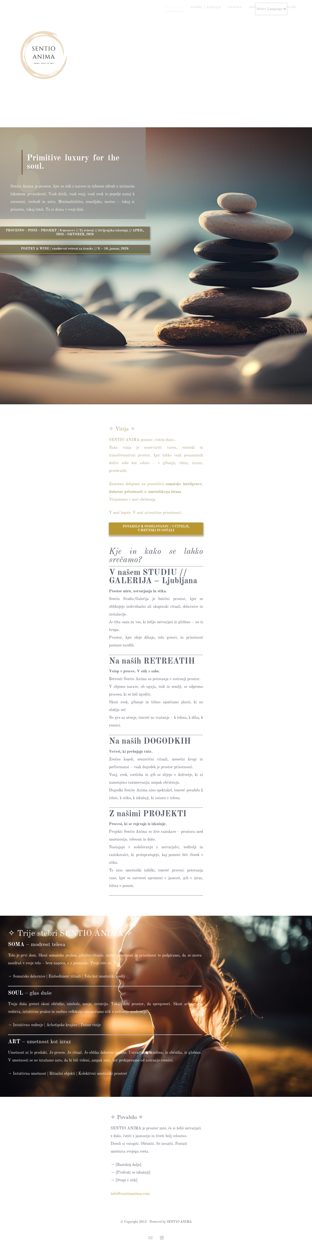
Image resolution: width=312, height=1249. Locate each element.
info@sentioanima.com (130, 1194)
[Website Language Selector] (271, 9)
